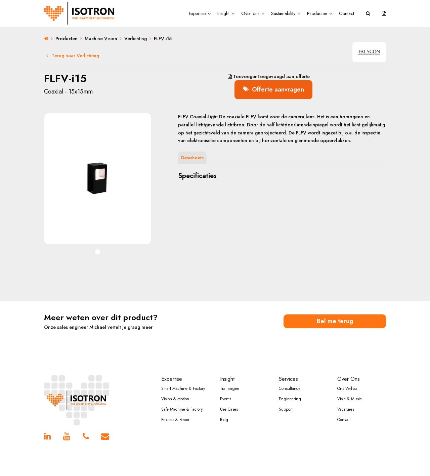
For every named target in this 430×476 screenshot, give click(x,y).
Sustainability (283, 13)
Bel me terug (335, 321)
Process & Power (175, 420)
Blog (224, 420)
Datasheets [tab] (192, 158)
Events (225, 399)
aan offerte (269, 76)
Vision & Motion (175, 399)
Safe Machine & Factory (182, 409)
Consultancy (289, 388)
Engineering (290, 399)
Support (286, 409)
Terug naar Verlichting (72, 55)
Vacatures (345, 409)
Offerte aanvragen (273, 89)
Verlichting (135, 38)
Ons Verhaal (347, 388)
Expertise (197, 13)
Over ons (250, 13)
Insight (223, 13)
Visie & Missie (349, 399)
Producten (317, 13)
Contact (346, 13)
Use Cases (229, 409)
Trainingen (229, 388)
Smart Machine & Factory (183, 388)
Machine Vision (101, 38)
